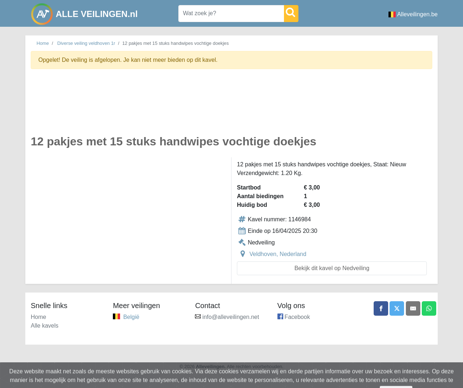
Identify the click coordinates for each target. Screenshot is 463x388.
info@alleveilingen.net (230, 317)
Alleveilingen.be (413, 14)
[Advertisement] (231, 106)
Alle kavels (44, 326)
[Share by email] (413, 308)
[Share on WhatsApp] (429, 308)
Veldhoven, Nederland (277, 254)
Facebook (297, 317)
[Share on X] (397, 308)
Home (43, 43)
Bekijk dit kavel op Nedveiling (331, 268)
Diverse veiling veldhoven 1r (86, 43)
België (131, 317)
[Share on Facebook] (381, 308)
